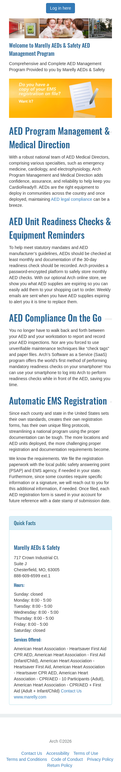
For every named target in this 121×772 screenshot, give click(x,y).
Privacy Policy (100, 759)
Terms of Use (85, 753)
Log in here (60, 8)
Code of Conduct (67, 759)
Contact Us (71, 690)
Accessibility (57, 753)
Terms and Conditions (26, 759)
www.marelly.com (30, 697)
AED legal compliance (71, 199)
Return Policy (59, 765)
